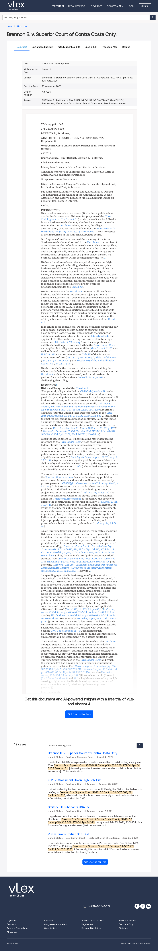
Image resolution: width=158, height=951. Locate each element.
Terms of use (12, 943)
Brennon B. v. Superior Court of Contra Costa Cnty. (83, 753)
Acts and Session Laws (17, 928)
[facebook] (142, 906)
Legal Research (77, 6)
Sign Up (145, 6)
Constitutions (50, 928)
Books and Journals (127, 920)
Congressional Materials (55, 924)
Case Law (48, 920)
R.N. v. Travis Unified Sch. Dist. (69, 834)
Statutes (123, 928)
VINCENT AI (58, 6)
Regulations (87, 924)
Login (131, 6)
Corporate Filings (126, 924)
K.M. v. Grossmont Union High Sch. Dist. (75, 780)
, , (76, 414)
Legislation (12, 920)
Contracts (11, 924)
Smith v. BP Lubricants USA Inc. (69, 807)
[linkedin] (148, 906)
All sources (12, 932)
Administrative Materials (93, 920)
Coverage (96, 6)
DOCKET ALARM (115, 6)
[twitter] (137, 906)
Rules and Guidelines (91, 928)
